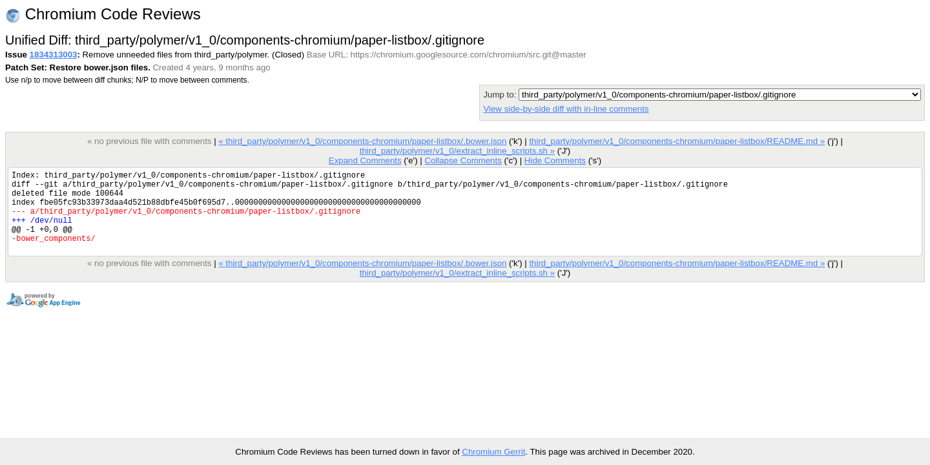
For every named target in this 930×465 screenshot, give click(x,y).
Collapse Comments (462, 160)
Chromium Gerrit (493, 452)
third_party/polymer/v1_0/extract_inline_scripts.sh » (457, 151)
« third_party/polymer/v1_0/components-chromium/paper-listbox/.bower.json (362, 141)
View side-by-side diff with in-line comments (565, 109)
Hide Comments (555, 160)
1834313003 (54, 54)
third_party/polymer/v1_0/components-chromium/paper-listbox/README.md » (677, 141)
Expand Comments (365, 160)
